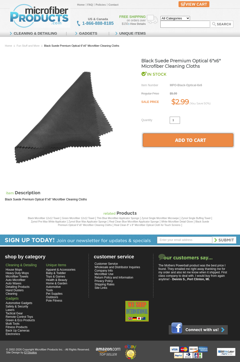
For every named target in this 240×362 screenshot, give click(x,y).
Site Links (101, 288)
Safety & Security (17, 306)
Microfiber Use (104, 274)
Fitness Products (16, 327)
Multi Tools (12, 323)
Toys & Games (55, 276)
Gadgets (12, 298)
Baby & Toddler (56, 273)
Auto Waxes (13, 283)
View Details (138, 23)
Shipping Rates (104, 284)
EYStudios (30, 352)
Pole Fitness (54, 300)
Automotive (53, 287)
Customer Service (106, 263)
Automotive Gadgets (19, 303)
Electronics (13, 334)
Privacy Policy (104, 281)
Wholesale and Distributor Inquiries (117, 267)
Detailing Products (17, 287)
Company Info (104, 270)
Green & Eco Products (20, 320)
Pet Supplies (54, 293)
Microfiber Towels (17, 276)
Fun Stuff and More (28, 45)
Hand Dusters (15, 290)
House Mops (14, 269)
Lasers (10, 310)
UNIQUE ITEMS (132, 33)
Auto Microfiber (15, 280)
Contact (113, 4)
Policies (101, 4)
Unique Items (56, 265)
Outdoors (52, 297)
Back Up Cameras (17, 330)
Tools (49, 290)
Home (81, 4)
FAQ (90, 4)
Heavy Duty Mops (17, 273)
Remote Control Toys (19, 317)
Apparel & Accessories (60, 269)
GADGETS (88, 33)
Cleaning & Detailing (21, 265)
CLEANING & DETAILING (35, 33)
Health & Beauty (56, 280)
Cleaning (11, 293)
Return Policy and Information (114, 277)
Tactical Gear (14, 313)
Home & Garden (56, 283)
